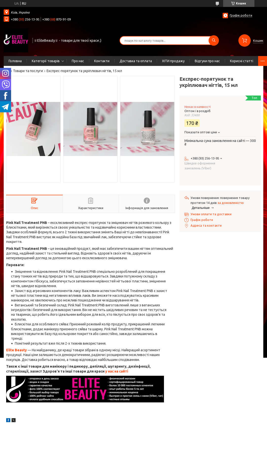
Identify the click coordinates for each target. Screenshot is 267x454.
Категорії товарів (46, 61)
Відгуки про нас (207, 61)
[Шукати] (214, 40)
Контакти (101, 61)
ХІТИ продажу (173, 61)
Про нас (78, 61)
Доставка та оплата (136, 61)
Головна (15, 61)
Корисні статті (241, 61)
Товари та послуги (28, 71)
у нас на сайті (116, 371)
